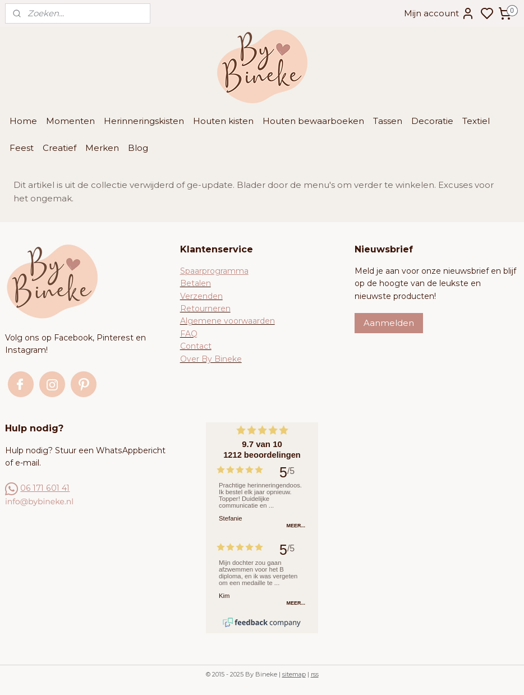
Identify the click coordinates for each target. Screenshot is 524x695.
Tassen (387, 121)
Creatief (59, 147)
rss (315, 674)
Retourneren (205, 308)
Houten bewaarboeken (313, 121)
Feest (22, 147)
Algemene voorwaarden (227, 321)
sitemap (294, 674)
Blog (138, 147)
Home (23, 121)
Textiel (476, 121)
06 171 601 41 (45, 488)
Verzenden (201, 296)
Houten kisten (223, 121)
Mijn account (439, 13)
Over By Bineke (211, 359)
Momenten (70, 121)
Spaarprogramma (214, 271)
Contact (196, 346)
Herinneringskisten (144, 121)
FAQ (188, 334)
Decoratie (432, 121)
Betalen (195, 283)
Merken (102, 147)
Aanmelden (389, 322)
